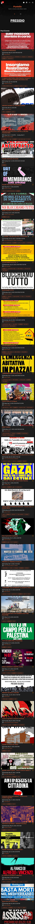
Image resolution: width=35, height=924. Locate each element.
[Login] (32, 2)
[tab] (15, 14)
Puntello (17, 6)
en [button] (29, 2)
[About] (23, 2)
